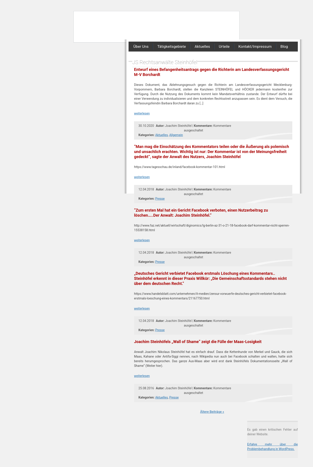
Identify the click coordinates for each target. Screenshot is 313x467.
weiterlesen (142, 113)
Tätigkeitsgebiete (171, 46)
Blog (284, 46)
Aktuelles (202, 46)
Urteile (224, 46)
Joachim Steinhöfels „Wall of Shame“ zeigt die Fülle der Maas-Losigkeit (197, 341)
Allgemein (176, 135)
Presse (160, 198)
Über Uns (141, 46)
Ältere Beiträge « (212, 412)
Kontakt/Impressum (255, 46)
